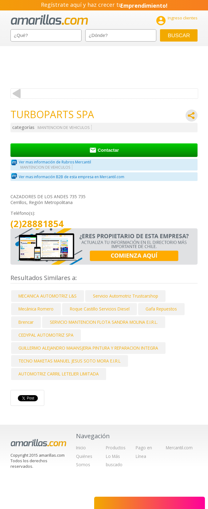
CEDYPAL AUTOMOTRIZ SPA (46, 335)
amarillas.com (49, 19)
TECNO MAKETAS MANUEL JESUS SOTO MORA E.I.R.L (69, 361)
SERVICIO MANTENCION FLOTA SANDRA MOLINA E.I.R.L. (104, 322)
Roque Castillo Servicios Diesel (100, 309)
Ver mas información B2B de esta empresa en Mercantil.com (71, 176)
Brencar (26, 322)
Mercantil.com (179, 448)
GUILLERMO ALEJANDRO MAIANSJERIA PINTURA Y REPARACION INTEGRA (88, 348)
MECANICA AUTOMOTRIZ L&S (47, 296)
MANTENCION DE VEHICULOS (64, 127)
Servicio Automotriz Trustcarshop (125, 296)
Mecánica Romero (36, 309)
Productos (116, 448)
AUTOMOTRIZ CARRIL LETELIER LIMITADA (58, 374)
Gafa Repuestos (161, 309)
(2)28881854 (37, 223)
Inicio (81, 448)
